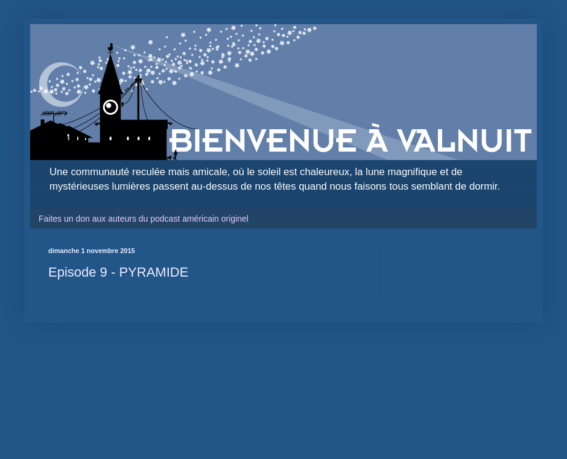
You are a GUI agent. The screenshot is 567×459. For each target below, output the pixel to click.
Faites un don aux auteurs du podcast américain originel (144, 218)
